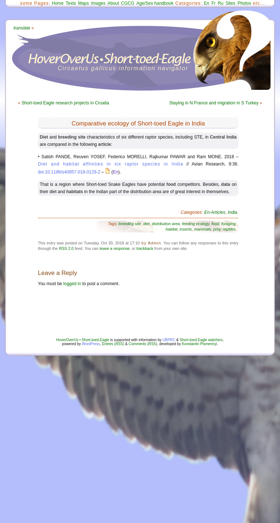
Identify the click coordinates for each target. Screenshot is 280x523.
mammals (202, 229)
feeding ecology (195, 223)
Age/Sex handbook (154, 3)
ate (21, 28)
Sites (231, 3)
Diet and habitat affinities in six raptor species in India (110, 164)
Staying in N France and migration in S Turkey (213, 102)
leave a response (114, 248)
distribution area (166, 223)
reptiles (229, 229)
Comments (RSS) (143, 344)
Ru (220, 3)
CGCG (127, 3)
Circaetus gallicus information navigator (123, 68)
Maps (83, 3)
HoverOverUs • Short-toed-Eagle (82, 340)
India (232, 212)
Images (98, 3)
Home (57, 3)
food (215, 223)
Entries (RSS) (113, 344)
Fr (213, 3)
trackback (144, 248)
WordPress (91, 344)
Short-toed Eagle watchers (201, 340)
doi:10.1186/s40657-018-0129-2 (69, 172)
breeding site (129, 223)
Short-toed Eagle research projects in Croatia (65, 102)
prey (217, 229)
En (206, 3)
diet (146, 223)
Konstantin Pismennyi (199, 344)
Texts (71, 3)
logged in (72, 283)
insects (186, 229)
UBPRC (169, 340)
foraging (228, 223)
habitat (171, 229)
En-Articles (214, 212)
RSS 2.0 (66, 248)
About (113, 3)
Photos (244, 3)
